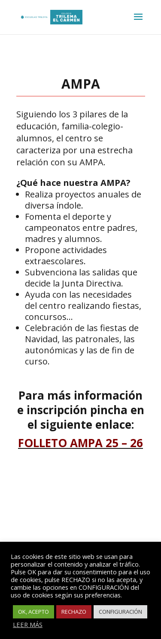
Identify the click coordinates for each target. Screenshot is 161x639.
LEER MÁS (28, 624)
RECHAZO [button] (73, 611)
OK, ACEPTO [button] (33, 611)
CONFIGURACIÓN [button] (120, 611)
